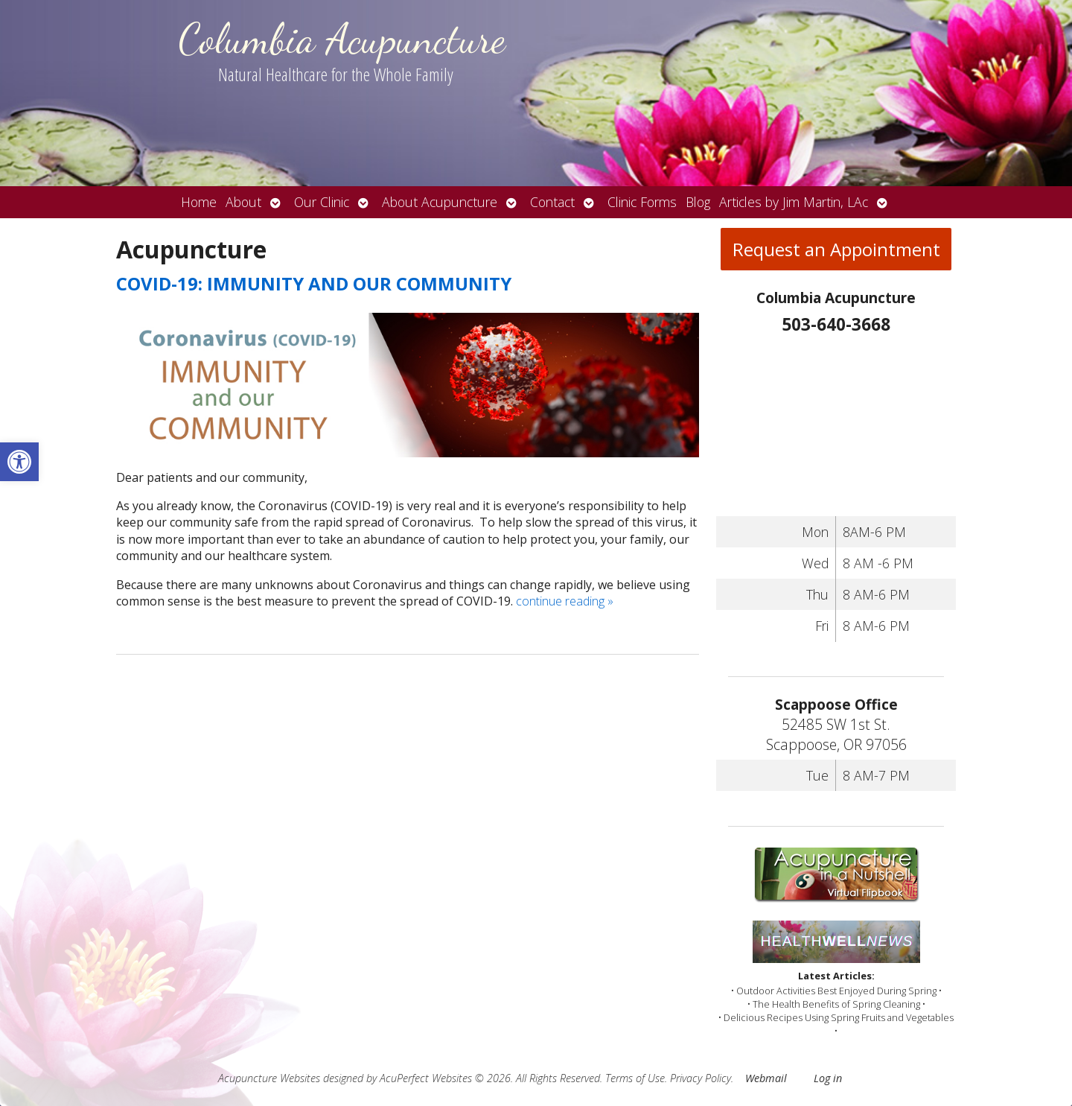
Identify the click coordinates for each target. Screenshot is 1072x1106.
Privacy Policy (700, 1078)
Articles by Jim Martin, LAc (793, 202)
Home (199, 202)
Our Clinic (321, 202)
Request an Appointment (836, 249)
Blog (698, 202)
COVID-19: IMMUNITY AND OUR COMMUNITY (313, 283)
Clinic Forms (642, 202)
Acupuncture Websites (269, 1078)
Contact (552, 202)
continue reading (564, 601)
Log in (828, 1078)
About (243, 202)
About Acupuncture (439, 202)
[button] (19, 461)
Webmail (766, 1078)
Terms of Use (635, 1078)
